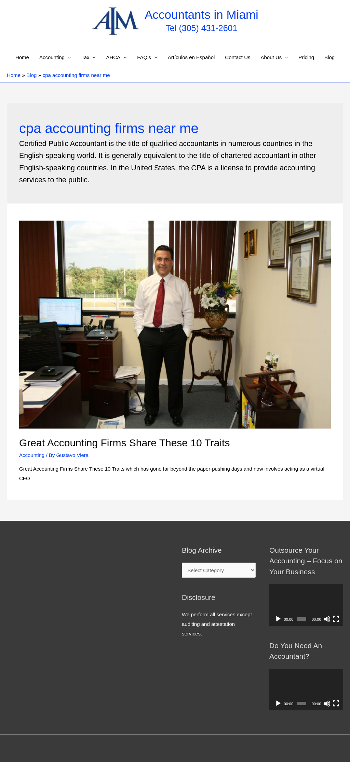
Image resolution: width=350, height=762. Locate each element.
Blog (329, 57)
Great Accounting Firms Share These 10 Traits (124, 442)
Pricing (306, 57)
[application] (306, 605)
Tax (85, 57)
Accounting (52, 57)
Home (22, 57)
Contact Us (237, 57)
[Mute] (327, 619)
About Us (271, 57)
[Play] (278, 619)
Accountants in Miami (201, 14)
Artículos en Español (191, 57)
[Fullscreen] (336, 619)
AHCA (113, 57)
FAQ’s (144, 57)
